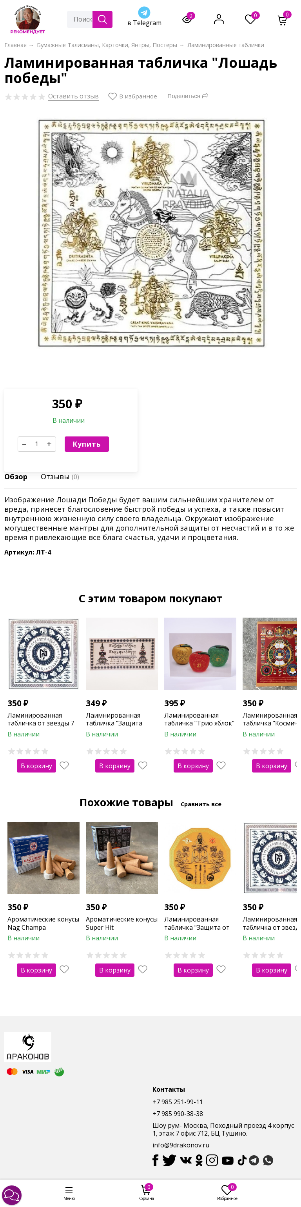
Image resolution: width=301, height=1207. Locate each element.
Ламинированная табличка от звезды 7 (40, 719)
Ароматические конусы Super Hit (122, 923)
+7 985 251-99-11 (177, 1102)
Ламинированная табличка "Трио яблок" (199, 719)
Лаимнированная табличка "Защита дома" (114, 723)
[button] (12, 1195)
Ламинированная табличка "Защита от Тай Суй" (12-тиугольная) (197, 931)
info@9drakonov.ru (180, 1145)
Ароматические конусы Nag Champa (43, 923)
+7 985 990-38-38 (177, 1113)
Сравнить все (201, 804)
